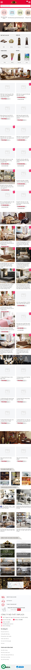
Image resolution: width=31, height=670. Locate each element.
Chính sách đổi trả (5, 638)
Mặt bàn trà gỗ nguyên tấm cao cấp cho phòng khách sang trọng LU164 (7, 95)
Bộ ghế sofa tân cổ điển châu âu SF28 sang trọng (22, 181)
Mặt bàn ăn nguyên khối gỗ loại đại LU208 (23, 94)
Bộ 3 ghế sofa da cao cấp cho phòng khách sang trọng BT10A (6, 161)
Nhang (12, 62)
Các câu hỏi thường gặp (6, 641)
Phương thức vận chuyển (6, 636)
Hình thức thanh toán (5, 652)
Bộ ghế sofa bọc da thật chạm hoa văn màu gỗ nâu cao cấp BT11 (7, 187)
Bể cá (27, 62)
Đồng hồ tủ (27, 47)
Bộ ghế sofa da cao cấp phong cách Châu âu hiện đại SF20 (22, 203)
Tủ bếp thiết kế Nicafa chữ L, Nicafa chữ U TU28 (7, 420)
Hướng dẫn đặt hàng (5, 634)
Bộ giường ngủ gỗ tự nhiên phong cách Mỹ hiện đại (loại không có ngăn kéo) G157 (23, 244)
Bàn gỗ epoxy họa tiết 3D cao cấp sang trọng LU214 (6, 116)
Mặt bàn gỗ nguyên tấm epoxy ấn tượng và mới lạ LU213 (22, 117)
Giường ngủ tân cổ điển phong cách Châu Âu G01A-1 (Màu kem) (7, 243)
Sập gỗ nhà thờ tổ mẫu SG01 (6, 458)
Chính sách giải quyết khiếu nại (7, 654)
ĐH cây (19, 47)
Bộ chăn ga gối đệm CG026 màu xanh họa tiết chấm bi (23, 303)
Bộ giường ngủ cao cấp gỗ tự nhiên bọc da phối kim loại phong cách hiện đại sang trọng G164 (22, 265)
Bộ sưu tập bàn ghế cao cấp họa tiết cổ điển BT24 (7, 202)
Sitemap (2, 643)
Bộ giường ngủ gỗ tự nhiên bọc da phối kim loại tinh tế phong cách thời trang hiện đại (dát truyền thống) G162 (23, 286)
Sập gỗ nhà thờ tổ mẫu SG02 (22, 458)
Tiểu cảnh (19, 62)
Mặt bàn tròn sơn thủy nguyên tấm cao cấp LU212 (7, 137)
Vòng (5, 62)
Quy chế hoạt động (5, 659)
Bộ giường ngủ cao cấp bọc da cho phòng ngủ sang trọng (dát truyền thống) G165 (7, 265)
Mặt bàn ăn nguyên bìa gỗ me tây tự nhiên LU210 (22, 137)
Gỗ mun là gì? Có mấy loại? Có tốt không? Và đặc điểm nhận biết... (7, 554)
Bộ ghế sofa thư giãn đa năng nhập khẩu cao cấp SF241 (22, 161)
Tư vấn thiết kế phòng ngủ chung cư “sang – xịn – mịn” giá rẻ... (23, 563)
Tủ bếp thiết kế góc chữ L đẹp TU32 (6, 378)
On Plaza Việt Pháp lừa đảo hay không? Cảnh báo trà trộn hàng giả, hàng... (7, 545)
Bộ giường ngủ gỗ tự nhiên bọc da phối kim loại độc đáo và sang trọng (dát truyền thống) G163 (6, 286)
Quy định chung (4, 650)
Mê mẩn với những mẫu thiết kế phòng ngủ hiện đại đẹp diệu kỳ (23, 572)
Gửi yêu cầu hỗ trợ (5, 631)
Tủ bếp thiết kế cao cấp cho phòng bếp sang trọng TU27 (23, 420)
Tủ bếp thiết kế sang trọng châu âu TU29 (23, 399)
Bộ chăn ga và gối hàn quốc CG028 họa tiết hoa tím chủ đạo (23, 325)
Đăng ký (19, 609)
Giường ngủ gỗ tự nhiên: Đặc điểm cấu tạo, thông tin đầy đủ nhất (7, 563)
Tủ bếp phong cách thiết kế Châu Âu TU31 (23, 378)
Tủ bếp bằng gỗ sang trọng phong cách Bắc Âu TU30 (7, 399)
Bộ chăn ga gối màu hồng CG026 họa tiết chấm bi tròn (7, 329)
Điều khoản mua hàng (5, 657)
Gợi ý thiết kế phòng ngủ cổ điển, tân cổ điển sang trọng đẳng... (7, 572)
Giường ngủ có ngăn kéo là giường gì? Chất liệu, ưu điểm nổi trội (23, 545)
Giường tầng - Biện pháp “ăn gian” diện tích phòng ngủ (22, 554)
